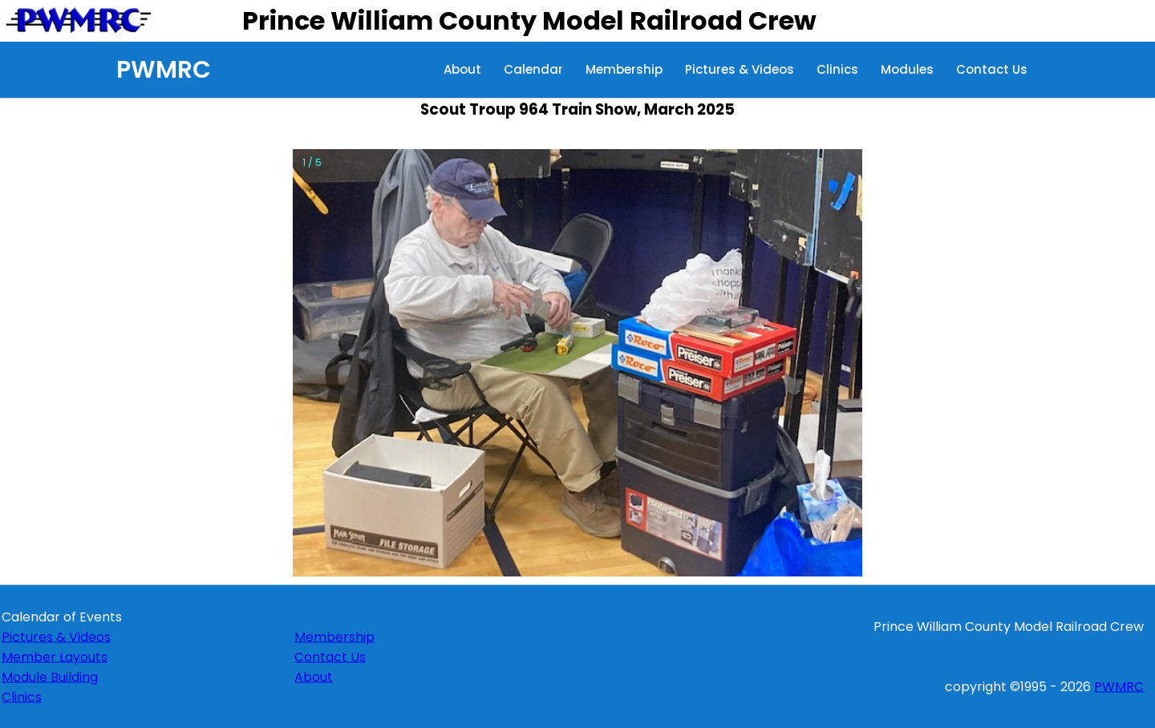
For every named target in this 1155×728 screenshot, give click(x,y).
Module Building (50, 676)
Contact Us (991, 69)
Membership (624, 69)
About (462, 69)
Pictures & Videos (739, 69)
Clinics (837, 69)
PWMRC (163, 70)
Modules (907, 69)
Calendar (533, 69)
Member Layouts (54, 656)
